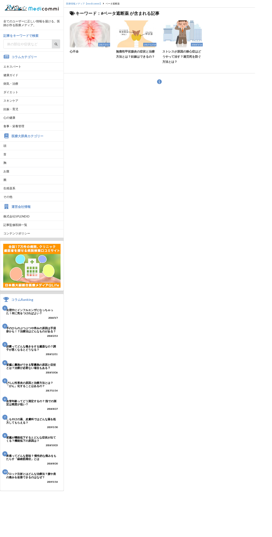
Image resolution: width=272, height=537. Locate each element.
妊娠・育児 (10, 109)
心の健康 (9, 117)
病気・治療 (10, 83)
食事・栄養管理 (13, 126)
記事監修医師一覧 (15, 225)
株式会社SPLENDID (16, 216)
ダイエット (10, 92)
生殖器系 (9, 188)
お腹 (6, 171)
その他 (7, 197)
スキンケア (10, 100)
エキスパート (12, 66)
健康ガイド (10, 75)
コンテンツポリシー (16, 233)
